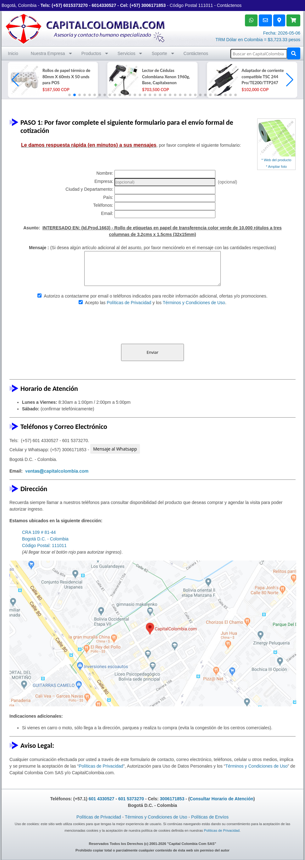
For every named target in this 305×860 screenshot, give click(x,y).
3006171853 (153, 5)
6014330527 (104, 5)
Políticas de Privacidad (129, 302)
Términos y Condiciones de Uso (194, 302)
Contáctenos (229, 5)
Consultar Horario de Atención (221, 798)
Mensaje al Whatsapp (115, 449)
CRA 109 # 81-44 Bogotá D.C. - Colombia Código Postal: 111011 (45, 539)
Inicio (13, 53)
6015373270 (75, 5)
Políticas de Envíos (210, 816)
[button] (290, 80)
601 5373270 (131, 798)
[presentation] (152, 325)
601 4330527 (101, 798)
